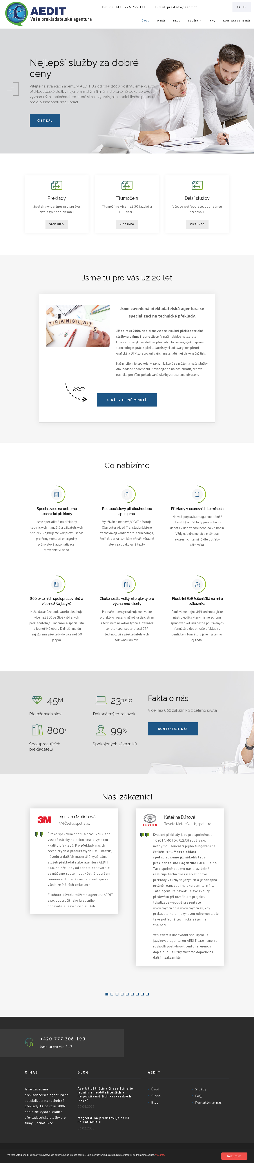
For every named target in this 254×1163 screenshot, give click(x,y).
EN (245, 7)
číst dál (45, 121)
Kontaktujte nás (237, 20)
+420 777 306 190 (64, 1039)
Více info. (27, 1158)
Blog (177, 20)
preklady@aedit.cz (182, 7)
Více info (56, 224)
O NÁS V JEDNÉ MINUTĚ (127, 400)
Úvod (146, 20)
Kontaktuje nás (173, 729)
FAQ (213, 20)
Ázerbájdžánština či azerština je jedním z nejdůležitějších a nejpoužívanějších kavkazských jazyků (105, 1095)
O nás (161, 20)
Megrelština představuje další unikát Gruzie (103, 1120)
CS (238, 7)
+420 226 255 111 (131, 7)
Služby (193, 20)
